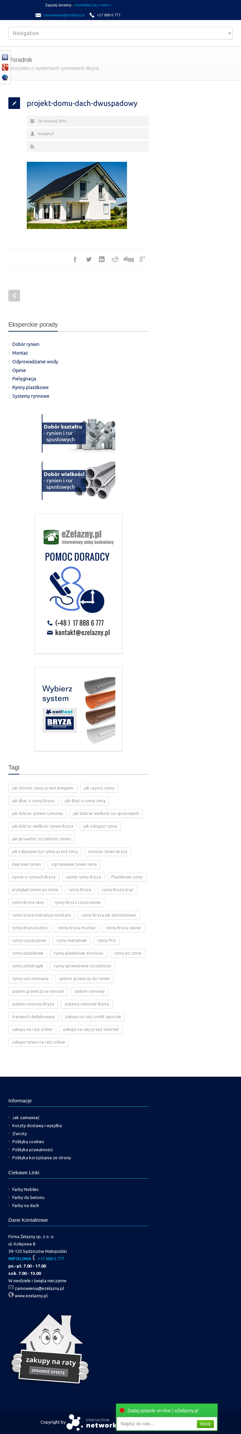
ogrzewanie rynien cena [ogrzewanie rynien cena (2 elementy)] (74, 864)
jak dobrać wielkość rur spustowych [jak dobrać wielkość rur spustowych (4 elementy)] (106, 813)
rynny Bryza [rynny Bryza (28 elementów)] (80, 889)
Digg (128, 259)
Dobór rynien (25, 344)
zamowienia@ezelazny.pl (63, 15)
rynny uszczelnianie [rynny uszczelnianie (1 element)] (30, 978)
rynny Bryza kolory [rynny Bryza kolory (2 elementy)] (29, 928)
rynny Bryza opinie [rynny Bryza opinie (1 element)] (123, 928)
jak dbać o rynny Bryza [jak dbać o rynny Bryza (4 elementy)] (33, 801)
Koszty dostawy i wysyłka (37, 1125)
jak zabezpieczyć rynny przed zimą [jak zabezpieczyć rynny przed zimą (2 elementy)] (45, 851)
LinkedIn (102, 259)
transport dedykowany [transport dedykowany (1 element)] (33, 1016)
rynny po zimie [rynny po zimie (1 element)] (128, 953)
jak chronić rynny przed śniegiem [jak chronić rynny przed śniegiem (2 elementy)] (43, 788)
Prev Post (14, 296)
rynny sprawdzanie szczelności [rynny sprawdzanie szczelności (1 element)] (82, 966)
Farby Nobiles (25, 1189)
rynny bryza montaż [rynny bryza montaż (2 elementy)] (77, 928)
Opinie (19, 370)
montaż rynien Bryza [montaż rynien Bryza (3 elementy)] (107, 851)
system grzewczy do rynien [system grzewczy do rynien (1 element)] (84, 978)
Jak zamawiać (25, 1117)
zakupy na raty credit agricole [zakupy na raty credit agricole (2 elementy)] (93, 1016)
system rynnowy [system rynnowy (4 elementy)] (90, 991)
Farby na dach (25, 1205)
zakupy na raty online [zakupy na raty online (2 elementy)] (32, 1029)
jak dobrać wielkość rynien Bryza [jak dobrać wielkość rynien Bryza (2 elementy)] (42, 826)
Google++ (142, 259)
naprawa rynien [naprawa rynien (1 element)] (26, 864)
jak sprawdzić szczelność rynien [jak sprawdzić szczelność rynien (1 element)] (41, 839)
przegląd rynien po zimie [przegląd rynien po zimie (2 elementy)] (35, 889)
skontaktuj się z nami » (93, 5)
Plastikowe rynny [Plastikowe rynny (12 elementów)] (127, 877)
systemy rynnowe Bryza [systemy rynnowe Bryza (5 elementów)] (87, 1004)
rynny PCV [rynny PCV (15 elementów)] (106, 940)
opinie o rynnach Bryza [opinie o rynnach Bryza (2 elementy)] (33, 877)
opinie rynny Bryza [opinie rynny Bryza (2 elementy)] (83, 877)
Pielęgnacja (24, 378)
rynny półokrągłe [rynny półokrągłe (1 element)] (27, 966)
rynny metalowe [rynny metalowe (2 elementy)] (71, 940)
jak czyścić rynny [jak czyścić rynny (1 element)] (99, 788)
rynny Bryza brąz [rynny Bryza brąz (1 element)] (117, 889)
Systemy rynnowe (30, 396)
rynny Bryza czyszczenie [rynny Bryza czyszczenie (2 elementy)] (77, 902)
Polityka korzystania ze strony (41, 1157)
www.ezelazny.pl (31, 1295)
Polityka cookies (28, 1141)
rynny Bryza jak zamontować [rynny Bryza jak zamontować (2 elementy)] (109, 915)
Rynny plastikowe (30, 387)
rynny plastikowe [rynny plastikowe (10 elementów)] (27, 953)
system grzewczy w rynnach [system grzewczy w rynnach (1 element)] (38, 991)
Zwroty (19, 1133)
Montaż (20, 353)
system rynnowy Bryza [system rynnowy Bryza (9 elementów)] (33, 1004)
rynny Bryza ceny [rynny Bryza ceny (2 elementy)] (28, 902)
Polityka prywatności (32, 1149)
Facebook (75, 259)
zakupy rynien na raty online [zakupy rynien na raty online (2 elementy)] (38, 1042)
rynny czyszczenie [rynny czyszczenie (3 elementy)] (29, 940)
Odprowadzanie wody (35, 361)
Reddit (115, 259)
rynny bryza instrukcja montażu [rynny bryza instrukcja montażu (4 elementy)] (41, 915)
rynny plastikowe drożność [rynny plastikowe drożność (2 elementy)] (79, 953)
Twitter (88, 259)
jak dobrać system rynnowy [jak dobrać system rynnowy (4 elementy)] (37, 813)
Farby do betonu (28, 1197)
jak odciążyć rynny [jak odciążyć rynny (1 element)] (100, 826)
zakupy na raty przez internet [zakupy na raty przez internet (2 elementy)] (91, 1029)
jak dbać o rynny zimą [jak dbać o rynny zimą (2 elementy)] (85, 801)
